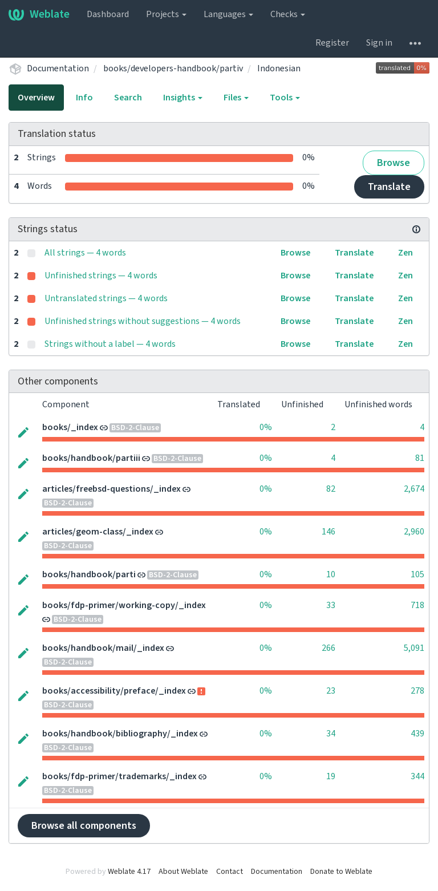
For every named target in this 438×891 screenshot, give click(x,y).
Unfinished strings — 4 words (100, 275)
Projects (166, 14)
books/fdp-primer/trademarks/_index (119, 776)
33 (330, 605)
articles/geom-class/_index (97, 531)
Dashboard (108, 14)
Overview (36, 97)
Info (84, 97)
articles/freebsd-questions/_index (111, 489)
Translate (389, 187)
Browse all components (83, 826)
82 (330, 489)
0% (265, 427)
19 (330, 776)
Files (236, 97)
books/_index (70, 427)
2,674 (414, 489)
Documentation (58, 68)
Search (128, 97)
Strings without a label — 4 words (110, 344)
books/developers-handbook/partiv (173, 68)
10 (330, 574)
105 (417, 574)
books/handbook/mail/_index (103, 648)
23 (330, 691)
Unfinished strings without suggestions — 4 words (142, 321)
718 (417, 605)
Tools (285, 97)
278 (417, 691)
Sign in (379, 43)
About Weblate (183, 871)
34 (330, 733)
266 (328, 648)
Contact (229, 871)
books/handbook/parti (89, 574)
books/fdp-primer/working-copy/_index (124, 605)
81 (419, 458)
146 (328, 531)
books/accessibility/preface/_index (114, 691)
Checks (287, 14)
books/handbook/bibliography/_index (120, 733)
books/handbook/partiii (91, 458)
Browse (393, 163)
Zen (405, 252)
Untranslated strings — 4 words (106, 298)
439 (417, 733)
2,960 (414, 531)
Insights (182, 97)
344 (417, 776)
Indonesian (279, 68)
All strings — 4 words (85, 252)
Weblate (39, 14)
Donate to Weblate (341, 871)
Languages (228, 14)
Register (332, 43)
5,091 (414, 648)
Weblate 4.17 (129, 871)
